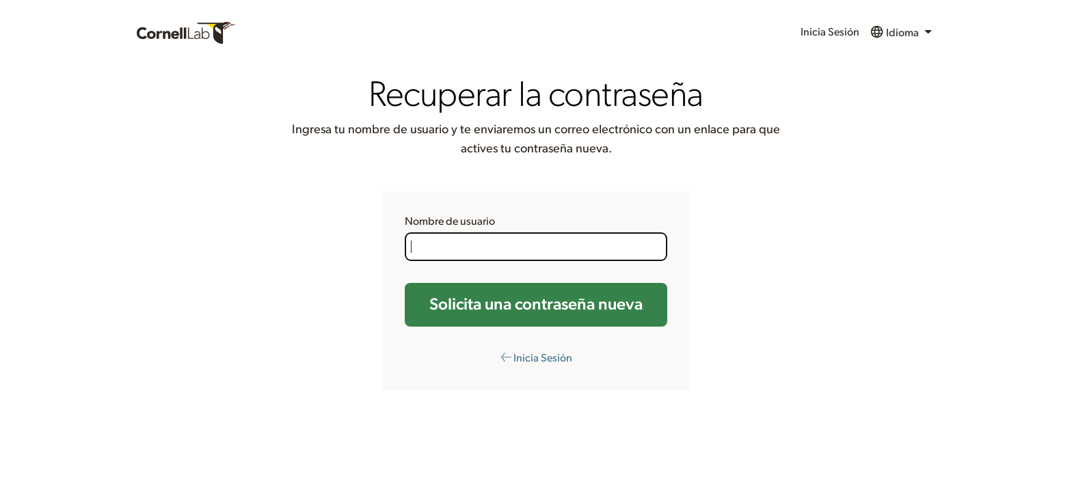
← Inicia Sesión (536, 358)
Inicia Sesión (830, 32)
